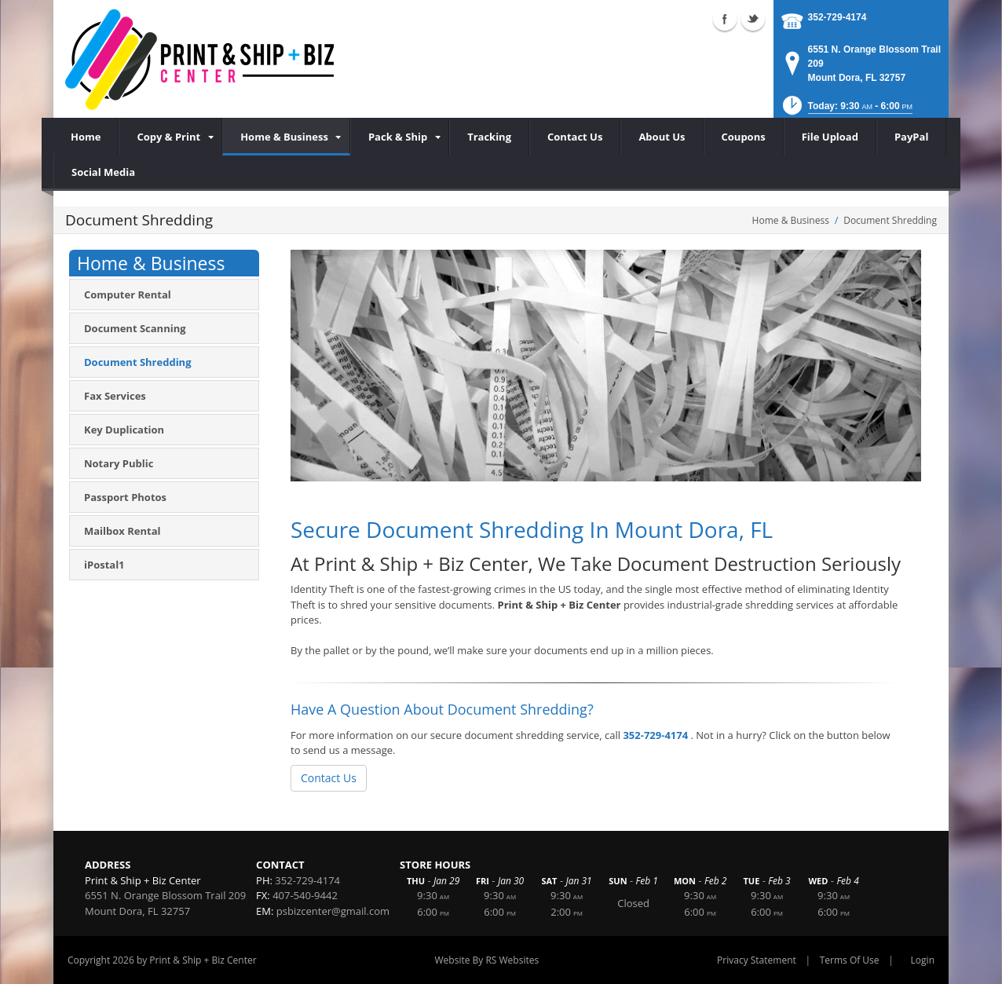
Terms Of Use (849, 960)
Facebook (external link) (725, 19)
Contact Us (329, 777)
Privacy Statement (756, 960)
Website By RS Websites (487, 960)
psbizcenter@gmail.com (332, 911)
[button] (846, 110)
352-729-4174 (837, 17)
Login (922, 960)
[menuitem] (170, 136)
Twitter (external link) (753, 19)
